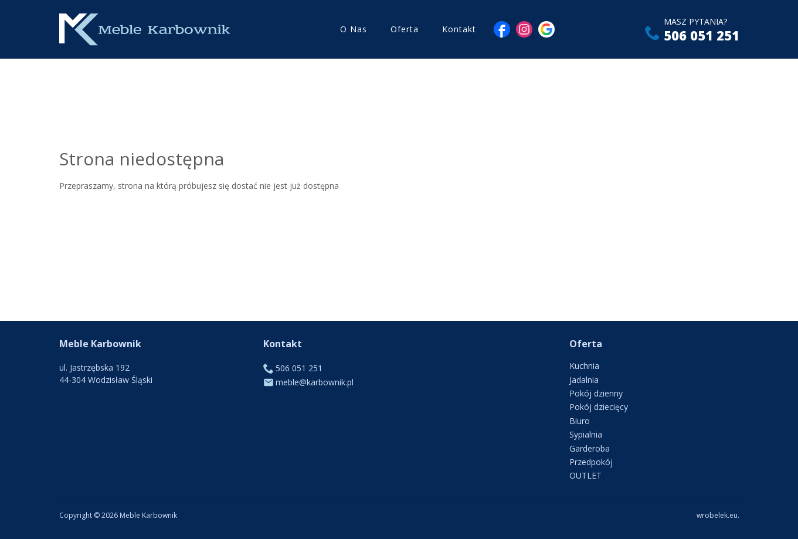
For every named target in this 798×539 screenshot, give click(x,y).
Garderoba (589, 448)
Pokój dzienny (596, 393)
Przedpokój (591, 461)
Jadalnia (584, 379)
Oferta (404, 29)
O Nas (353, 29)
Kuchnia (584, 365)
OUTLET (585, 475)
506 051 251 (701, 35)
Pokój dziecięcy (598, 406)
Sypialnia (585, 434)
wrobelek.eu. (718, 515)
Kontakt (459, 29)
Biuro (579, 420)
